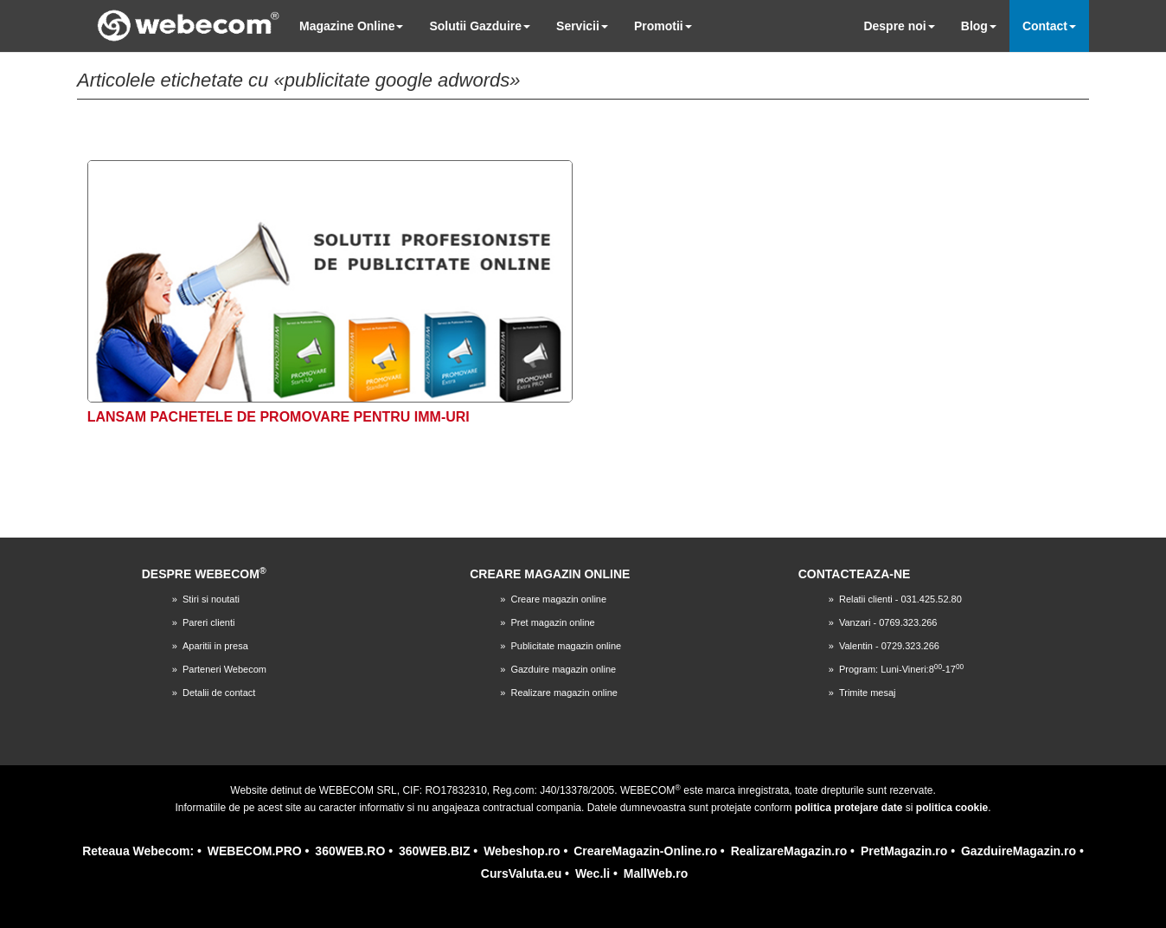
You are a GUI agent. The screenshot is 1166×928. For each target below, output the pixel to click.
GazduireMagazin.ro (1018, 851)
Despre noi (898, 26)
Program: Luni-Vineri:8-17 (901, 669)
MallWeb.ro (656, 873)
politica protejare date (849, 808)
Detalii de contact (219, 692)
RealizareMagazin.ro (789, 851)
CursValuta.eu (521, 873)
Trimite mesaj (867, 692)
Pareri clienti (209, 622)
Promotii (663, 26)
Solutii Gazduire (479, 26)
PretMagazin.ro (904, 851)
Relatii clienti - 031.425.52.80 (900, 599)
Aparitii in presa (215, 646)
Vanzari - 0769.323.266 (888, 622)
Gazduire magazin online (563, 669)
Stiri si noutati (211, 599)
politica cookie (952, 808)
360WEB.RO (350, 851)
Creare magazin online (558, 599)
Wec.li (592, 873)
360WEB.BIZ (434, 851)
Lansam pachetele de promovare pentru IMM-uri (278, 416)
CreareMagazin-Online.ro (645, 851)
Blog (978, 26)
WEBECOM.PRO (255, 851)
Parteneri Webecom (224, 669)
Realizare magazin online (564, 692)
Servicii (582, 26)
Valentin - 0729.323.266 (889, 646)
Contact (1049, 26)
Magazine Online (351, 26)
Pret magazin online (552, 622)
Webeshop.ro (522, 851)
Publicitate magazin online (565, 646)
